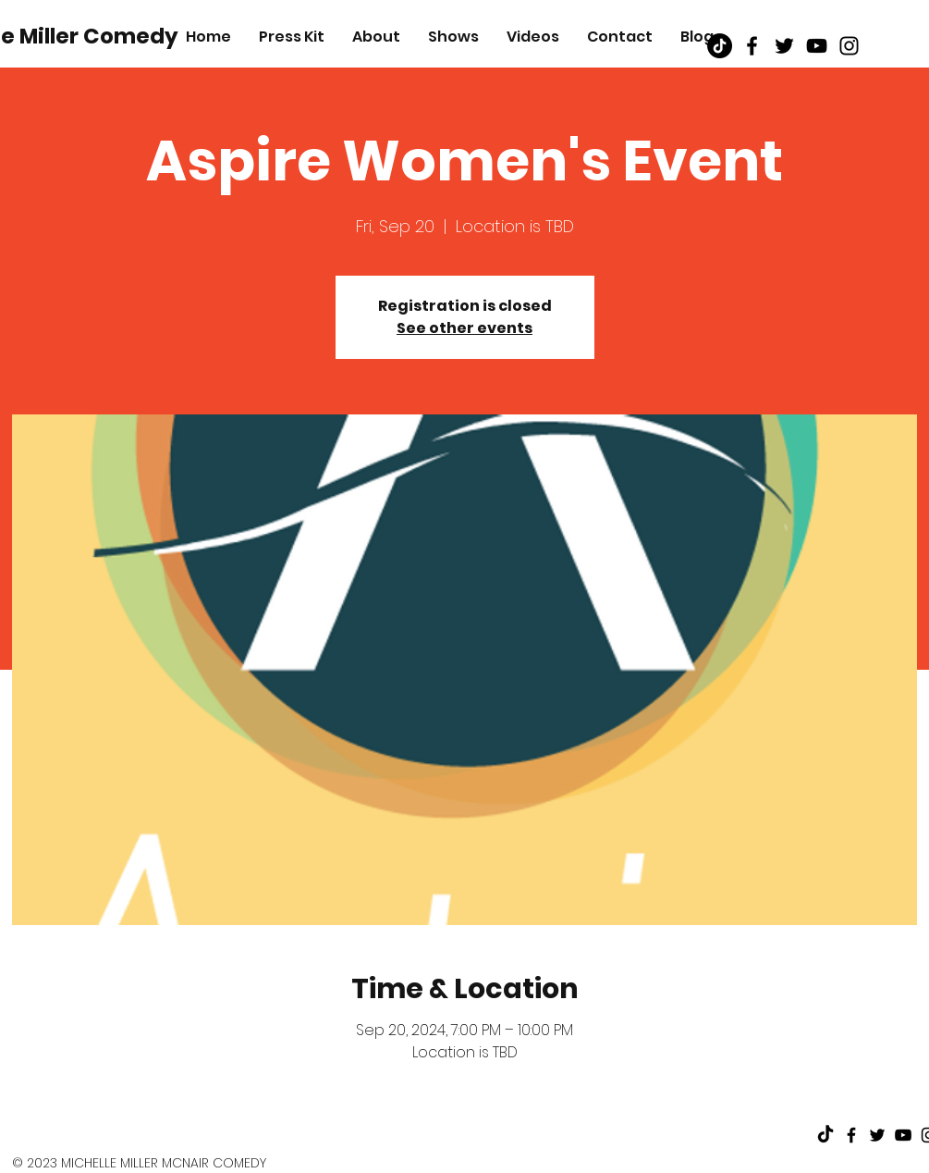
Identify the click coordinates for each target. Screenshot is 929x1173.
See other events (464, 328)
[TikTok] (719, 45)
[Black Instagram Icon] (849, 45)
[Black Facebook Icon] (752, 45)
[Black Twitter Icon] (784, 45)
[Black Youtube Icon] (816, 45)
